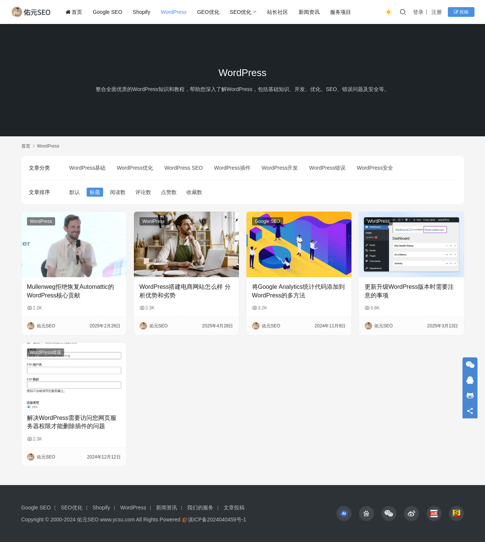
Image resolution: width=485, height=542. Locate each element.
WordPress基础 (87, 168)
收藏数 (194, 192)
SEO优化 (241, 12)
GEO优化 (208, 12)
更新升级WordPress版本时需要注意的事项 (409, 291)
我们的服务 (200, 508)
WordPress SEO (183, 168)
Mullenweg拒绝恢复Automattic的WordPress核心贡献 (70, 291)
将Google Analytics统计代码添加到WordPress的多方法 (298, 291)
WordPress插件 (232, 168)
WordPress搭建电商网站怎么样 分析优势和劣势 (185, 291)
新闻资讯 (309, 12)
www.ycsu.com (117, 520)
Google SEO (107, 12)
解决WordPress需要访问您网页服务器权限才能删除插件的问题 (72, 422)
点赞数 (169, 192)
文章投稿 (234, 508)
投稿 (461, 12)
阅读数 (118, 192)
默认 (74, 192)
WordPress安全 (375, 168)
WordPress (174, 12)
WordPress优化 (135, 168)
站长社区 (277, 12)
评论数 (143, 192)
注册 (436, 12)
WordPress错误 (327, 168)
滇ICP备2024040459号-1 (217, 520)
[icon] (343, 513)
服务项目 (340, 12)
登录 (418, 12)
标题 (95, 192)
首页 (74, 12)
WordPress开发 (279, 168)
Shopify (141, 12)
